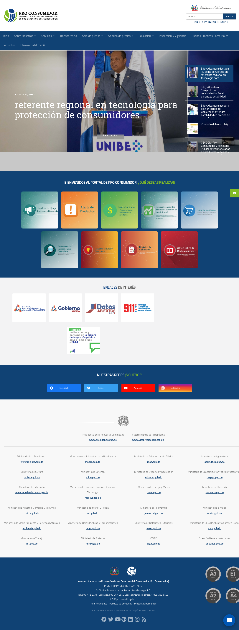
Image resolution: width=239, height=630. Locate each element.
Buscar (229, 16)
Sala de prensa (91, 36)
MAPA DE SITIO (120, 585)
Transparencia (68, 36)
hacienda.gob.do (215, 492)
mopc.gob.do (93, 528)
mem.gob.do (154, 492)
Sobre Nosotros (23, 36)
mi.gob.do (92, 513)
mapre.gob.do (92, 461)
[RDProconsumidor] (117, 619)
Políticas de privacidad (120, 603)
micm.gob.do (32, 513)
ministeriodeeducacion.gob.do (31, 492)
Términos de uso (98, 603)
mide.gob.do (93, 477)
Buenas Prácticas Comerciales (210, 36)
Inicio (6, 36)
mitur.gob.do (93, 543)
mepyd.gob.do (214, 477)
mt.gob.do (31, 543)
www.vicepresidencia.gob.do (148, 439)
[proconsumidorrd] (110, 619)
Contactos (9, 45)
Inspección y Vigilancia (172, 36)
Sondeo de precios (119, 36)
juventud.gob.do (154, 513)
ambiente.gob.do (32, 528)
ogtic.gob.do (153, 543)
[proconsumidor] (130, 619)
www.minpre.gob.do (32, 461)
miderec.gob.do (153, 477)
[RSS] (144, 619)
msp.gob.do (214, 528)
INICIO (197, 22)
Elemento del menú (32, 45)
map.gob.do (153, 461)
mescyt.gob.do (93, 497)
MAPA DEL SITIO (209, 22)
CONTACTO (223, 22)
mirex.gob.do (153, 528)
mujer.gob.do (214, 513)
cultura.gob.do (32, 477)
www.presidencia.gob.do (103, 439)
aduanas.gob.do (214, 543)
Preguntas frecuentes (145, 603)
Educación (145, 36)
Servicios (46, 36)
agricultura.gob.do (215, 461)
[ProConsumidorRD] (104, 619)
